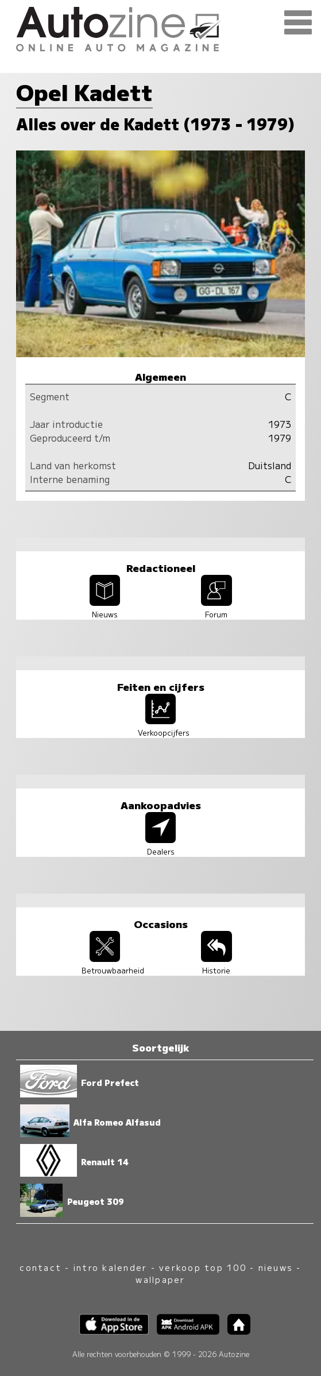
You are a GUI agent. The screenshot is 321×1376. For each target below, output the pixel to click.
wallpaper (160, 1279)
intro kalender (110, 1267)
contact (40, 1267)
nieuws (275, 1267)
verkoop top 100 (202, 1267)
